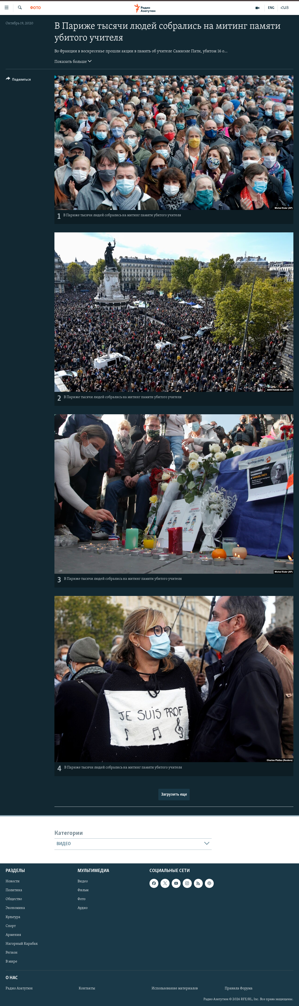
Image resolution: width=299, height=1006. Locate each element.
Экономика (15, 908)
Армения (13, 935)
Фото (35, 8)
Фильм (83, 890)
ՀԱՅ (285, 8)
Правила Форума (239, 988)
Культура (13, 917)
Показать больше (73, 61)
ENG (271, 8)
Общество (14, 899)
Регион (12, 952)
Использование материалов (175, 988)
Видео (83, 881)
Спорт (11, 926)
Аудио (83, 908)
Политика (14, 890)
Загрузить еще (174, 794)
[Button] (18, 80)
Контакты (87, 988)
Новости (13, 881)
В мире (11, 961)
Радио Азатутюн (19, 988)
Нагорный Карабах (22, 943)
